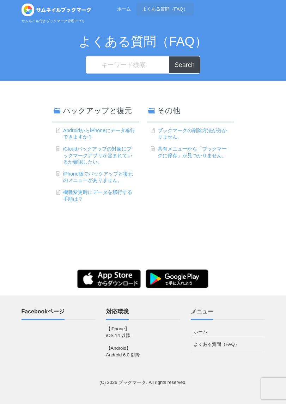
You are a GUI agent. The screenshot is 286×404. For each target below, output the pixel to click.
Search (185, 64)
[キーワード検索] (128, 65)
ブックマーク (132, 382)
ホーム (124, 9)
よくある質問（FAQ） (165, 9)
